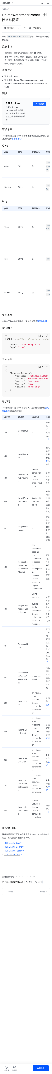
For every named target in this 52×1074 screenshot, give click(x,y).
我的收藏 (37, 28)
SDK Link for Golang (14, 847)
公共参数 (17, 139)
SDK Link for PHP (13, 855)
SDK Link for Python (14, 851)
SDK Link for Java (13, 843)
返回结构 (42, 321)
